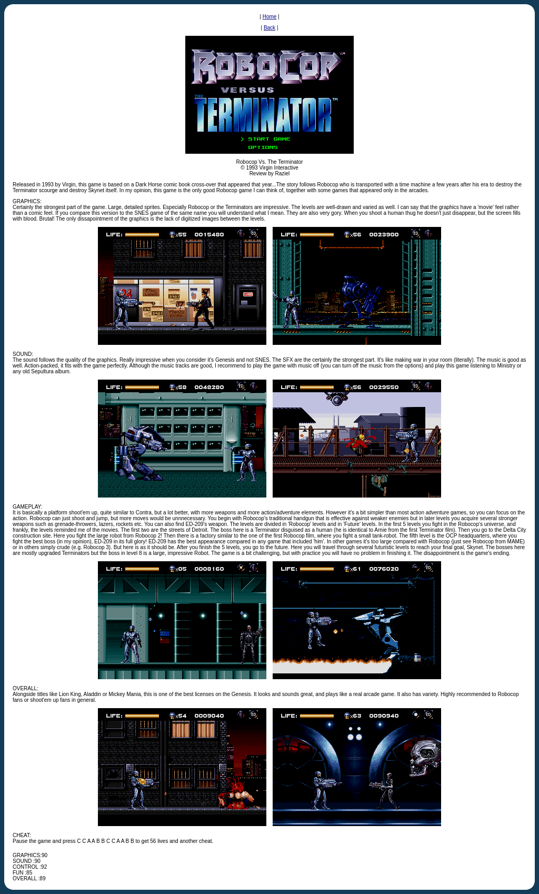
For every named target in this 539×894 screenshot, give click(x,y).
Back (269, 28)
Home (270, 16)
